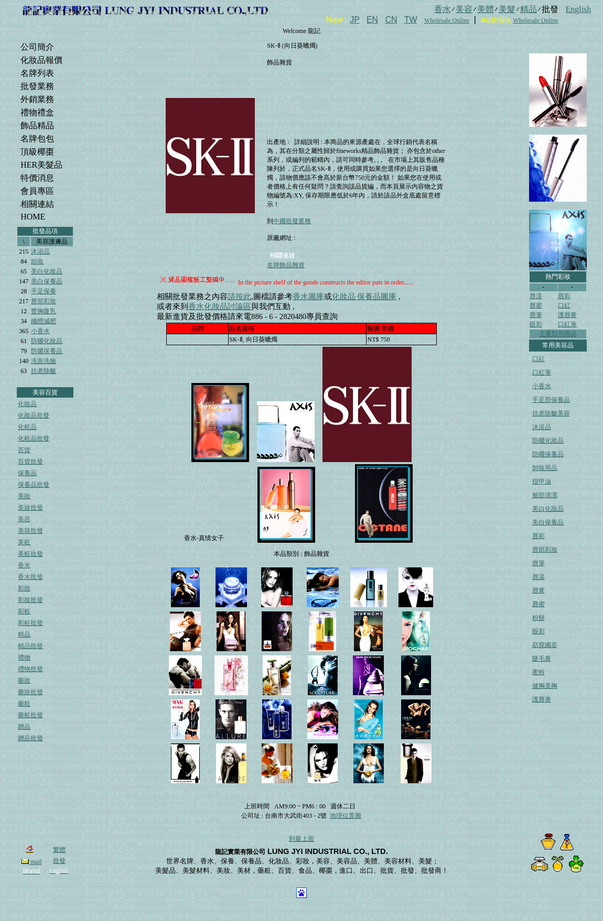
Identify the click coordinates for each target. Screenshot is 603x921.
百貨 (24, 450)
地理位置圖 (345, 815)
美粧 (24, 542)
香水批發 (30, 576)
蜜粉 (538, 672)
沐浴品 (40, 251)
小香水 (40, 331)
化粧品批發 (33, 438)
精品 (24, 634)
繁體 (59, 849)
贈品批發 (30, 738)
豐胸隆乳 (43, 311)
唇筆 (536, 315)
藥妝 (24, 680)
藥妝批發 (30, 692)
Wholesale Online (446, 20)
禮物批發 (30, 669)
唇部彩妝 (43, 301)
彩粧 (24, 611)
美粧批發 (30, 553)
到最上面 (301, 838)
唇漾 (536, 296)
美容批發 (30, 530)
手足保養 (43, 291)
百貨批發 (30, 461)
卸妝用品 (544, 468)
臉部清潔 (544, 495)
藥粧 (24, 703)
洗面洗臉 (43, 361)
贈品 (24, 726)
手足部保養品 (551, 399)
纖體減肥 (43, 321)
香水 (24, 565)
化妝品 (27, 404)
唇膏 (538, 590)
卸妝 (37, 261)
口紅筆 (567, 324)
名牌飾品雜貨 (286, 265)
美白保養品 (46, 281)
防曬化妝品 (46, 341)
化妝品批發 (33, 415)
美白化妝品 (46, 271)
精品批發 (30, 646)
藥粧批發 (30, 715)
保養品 (27, 473)
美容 (24, 519)
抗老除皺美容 (551, 413)
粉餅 (538, 617)
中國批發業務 (292, 221)
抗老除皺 (43, 371)
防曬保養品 (46, 351)
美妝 (24, 496)
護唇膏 (567, 315)
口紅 (564, 305)
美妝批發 (30, 507)
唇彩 (564, 296)
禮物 (24, 657)
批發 (59, 860)
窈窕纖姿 (544, 645)
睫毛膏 (541, 658)
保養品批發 (33, 484)
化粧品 (27, 427)
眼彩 (536, 324)
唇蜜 (536, 305)
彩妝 (24, 588)
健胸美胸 (544, 685)
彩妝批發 (30, 600)
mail (31, 861)
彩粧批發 (30, 623)
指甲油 (541, 481)
